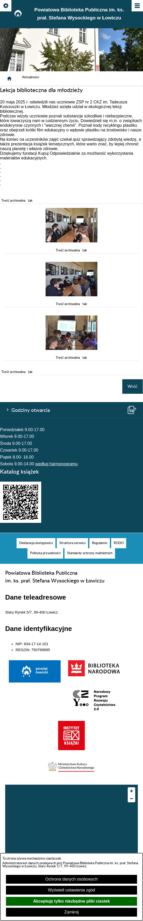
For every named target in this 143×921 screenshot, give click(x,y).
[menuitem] (36, 543)
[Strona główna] (9, 78)
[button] (71, 241)
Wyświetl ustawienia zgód (71, 890)
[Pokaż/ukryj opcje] (6, 6)
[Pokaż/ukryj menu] (137, 6)
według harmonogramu (56, 464)
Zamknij (71, 912)
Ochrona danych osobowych (71, 879)
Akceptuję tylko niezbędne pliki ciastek (71, 901)
